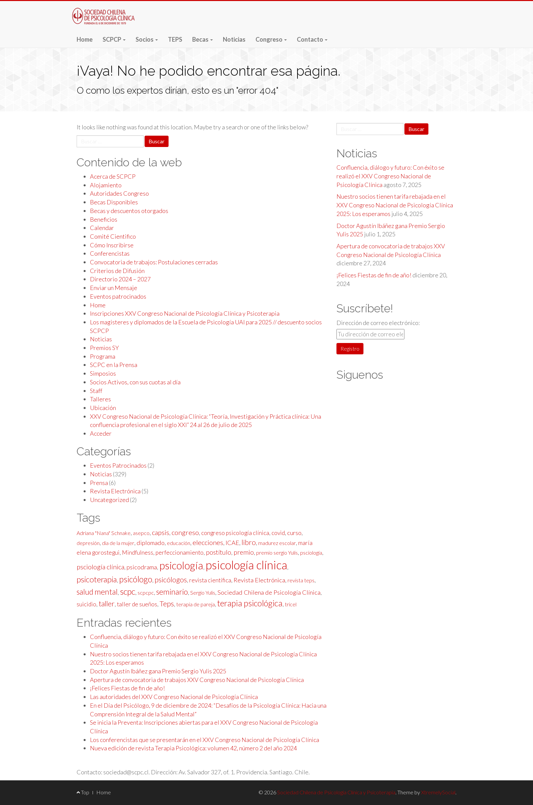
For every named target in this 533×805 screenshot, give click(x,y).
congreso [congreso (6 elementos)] (185, 532)
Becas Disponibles (114, 202)
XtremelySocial (438, 792)
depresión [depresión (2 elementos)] (88, 543)
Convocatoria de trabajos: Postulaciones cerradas (154, 262)
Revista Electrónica (115, 491)
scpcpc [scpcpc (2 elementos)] (146, 592)
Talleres (100, 399)
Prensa (99, 482)
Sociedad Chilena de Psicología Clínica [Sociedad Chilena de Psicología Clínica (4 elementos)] (269, 592)
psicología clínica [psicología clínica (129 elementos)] (246, 565)
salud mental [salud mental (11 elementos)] (97, 591)
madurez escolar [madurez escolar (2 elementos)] (277, 543)
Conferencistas (110, 253)
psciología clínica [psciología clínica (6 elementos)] (100, 567)
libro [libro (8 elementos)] (249, 542)
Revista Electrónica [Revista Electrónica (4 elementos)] (259, 580)
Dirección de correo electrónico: (378, 322)
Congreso (271, 39)
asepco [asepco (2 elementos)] (141, 533)
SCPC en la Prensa (113, 364)
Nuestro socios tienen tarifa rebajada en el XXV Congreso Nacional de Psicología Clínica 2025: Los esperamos (394, 205)
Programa (102, 356)
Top (83, 792)
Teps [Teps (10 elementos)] (167, 603)
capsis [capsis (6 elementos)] (160, 532)
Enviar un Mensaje (113, 287)
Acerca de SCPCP (113, 176)
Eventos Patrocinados (118, 465)
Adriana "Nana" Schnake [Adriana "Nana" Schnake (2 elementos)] (104, 533)
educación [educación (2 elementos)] (178, 543)
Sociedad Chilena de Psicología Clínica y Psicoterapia (105, 19)
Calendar (102, 227)
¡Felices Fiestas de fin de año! (127, 688)
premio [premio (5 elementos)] (244, 552)
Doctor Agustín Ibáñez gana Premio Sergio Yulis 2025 (158, 671)
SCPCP (114, 39)
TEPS (175, 39)
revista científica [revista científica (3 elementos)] (210, 580)
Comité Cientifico (113, 236)
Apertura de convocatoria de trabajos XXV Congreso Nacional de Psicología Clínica (197, 679)
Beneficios (103, 219)
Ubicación (103, 407)
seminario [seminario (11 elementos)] (172, 591)
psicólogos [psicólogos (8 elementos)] (171, 579)
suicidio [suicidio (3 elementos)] (86, 604)
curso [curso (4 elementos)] (294, 532)
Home (85, 39)
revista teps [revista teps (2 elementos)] (300, 580)
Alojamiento (106, 185)
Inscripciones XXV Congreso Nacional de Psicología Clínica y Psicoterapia (184, 313)
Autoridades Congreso (119, 193)
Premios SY (104, 347)
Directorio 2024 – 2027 (120, 279)
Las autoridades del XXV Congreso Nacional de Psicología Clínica (174, 696)
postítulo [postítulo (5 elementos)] (218, 552)
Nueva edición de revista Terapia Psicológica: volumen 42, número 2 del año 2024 (193, 748)
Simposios (103, 373)
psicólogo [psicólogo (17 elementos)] (135, 579)
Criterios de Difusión (117, 270)
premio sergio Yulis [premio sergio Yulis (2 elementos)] (277, 552)
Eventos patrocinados (118, 296)
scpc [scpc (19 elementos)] (127, 591)
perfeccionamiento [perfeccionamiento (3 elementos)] (180, 552)
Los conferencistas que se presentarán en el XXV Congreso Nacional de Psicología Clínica (204, 739)
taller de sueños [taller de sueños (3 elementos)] (137, 604)
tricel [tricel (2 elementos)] (290, 604)
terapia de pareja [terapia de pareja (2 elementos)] (195, 604)
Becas (202, 39)
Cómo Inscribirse (112, 245)
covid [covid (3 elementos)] (278, 532)
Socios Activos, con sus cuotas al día (135, 382)
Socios (147, 39)
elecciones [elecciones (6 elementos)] (208, 542)
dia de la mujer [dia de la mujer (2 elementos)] (118, 543)
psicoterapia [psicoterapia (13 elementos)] (97, 579)
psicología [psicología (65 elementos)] (181, 565)
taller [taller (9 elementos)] (107, 603)
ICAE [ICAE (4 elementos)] (232, 542)
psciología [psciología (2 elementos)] (311, 552)
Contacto (312, 39)
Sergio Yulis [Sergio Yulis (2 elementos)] (202, 592)
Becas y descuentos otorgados (129, 210)
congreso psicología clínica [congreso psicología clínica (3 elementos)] (235, 532)
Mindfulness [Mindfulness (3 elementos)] (137, 552)
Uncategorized (109, 499)
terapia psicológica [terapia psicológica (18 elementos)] (249, 603)
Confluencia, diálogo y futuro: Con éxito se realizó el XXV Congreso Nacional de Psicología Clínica (390, 176)
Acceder (101, 433)
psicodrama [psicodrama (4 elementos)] (142, 567)
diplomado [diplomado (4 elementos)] (151, 542)
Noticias (234, 39)
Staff (96, 390)
